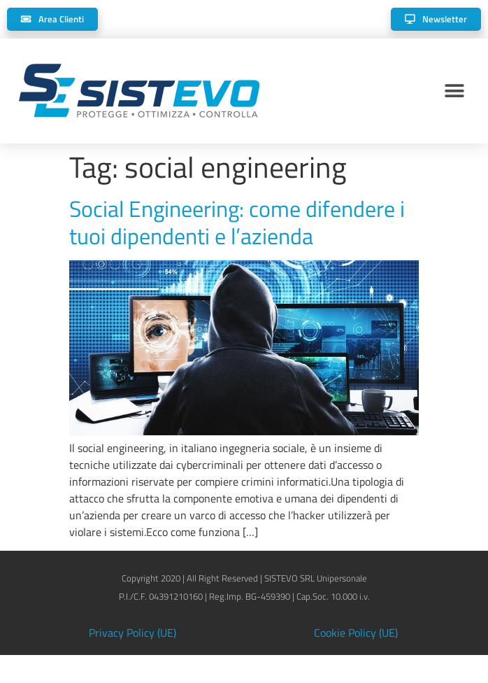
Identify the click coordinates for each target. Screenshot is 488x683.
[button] (455, 91)
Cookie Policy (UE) (356, 632)
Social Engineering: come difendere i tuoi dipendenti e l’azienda (237, 222)
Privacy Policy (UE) (132, 632)
